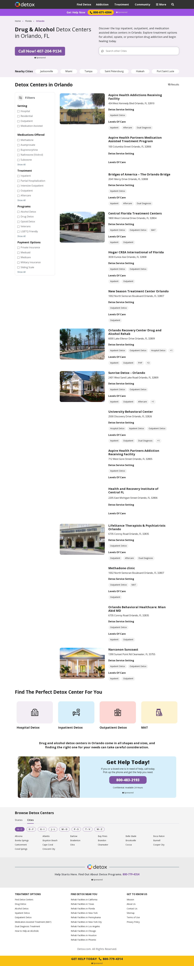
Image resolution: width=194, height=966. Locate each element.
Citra (72, 845)
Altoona (18, 836)
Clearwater (103, 845)
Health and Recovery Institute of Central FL (133, 490)
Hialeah (140, 71)
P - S (76, 829)
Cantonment (21, 845)
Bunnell (156, 840)
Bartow (73, 836)
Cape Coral (48, 845)
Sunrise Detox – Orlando (126, 373)
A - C (19, 829)
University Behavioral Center (130, 412)
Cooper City (158, 845)
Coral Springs (21, 849)
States (19, 820)
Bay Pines (102, 836)
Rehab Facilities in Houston (84, 935)
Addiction (102, 4)
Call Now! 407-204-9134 (40, 51)
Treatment (121, 4)
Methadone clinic (121, 568)
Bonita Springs (22, 840)
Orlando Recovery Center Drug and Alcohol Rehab (134, 332)
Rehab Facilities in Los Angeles (85, 926)
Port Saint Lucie (165, 71)
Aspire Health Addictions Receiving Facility (135, 97)
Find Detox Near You (84, 894)
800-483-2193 (128, 779)
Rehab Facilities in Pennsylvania (86, 917)
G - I (42, 829)
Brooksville (131, 840)
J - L (53, 829)
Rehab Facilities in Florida (83, 908)
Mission (130, 899)
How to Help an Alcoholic (27, 930)
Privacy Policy (133, 922)
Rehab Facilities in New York (84, 913)
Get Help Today (97, 959)
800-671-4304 (100, 12)
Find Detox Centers (24, 899)
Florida (28, 21)
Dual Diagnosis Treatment (27, 926)
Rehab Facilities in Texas (82, 904)
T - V (87, 829)
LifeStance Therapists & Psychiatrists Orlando (136, 527)
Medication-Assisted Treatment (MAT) (33, 922)
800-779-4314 (131, 874)
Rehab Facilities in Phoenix (83, 939)
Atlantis (46, 836)
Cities (30, 820)
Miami (68, 71)
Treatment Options (28, 894)
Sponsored (121, 12)
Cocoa (129, 845)
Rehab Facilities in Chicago (83, 930)
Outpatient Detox (23, 917)
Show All (21, 165)
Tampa (88, 71)
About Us (131, 904)
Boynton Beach (50, 840)
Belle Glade (131, 836)
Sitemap (131, 913)
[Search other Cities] (141, 51)
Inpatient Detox (22, 913)
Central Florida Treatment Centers (135, 213)
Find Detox (84, 4)
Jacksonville (46, 71)
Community (142, 4)
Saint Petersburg (114, 71)
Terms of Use (133, 917)
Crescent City (49, 849)
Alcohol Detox (21, 908)
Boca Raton (159, 836)
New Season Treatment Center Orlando (138, 291)
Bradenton (75, 840)
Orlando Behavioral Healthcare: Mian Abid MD (137, 609)
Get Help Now (76, 12)
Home (18, 21)
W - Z (99, 829)
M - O (64, 829)
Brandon (102, 840)
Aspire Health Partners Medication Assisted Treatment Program (135, 139)
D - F (31, 829)
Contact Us (132, 908)
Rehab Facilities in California (84, 899)
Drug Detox (20, 904)
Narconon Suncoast (123, 649)
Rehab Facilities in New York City (86, 922)
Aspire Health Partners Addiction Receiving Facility (133, 452)
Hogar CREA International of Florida (136, 252)
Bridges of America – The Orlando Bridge (139, 174)
